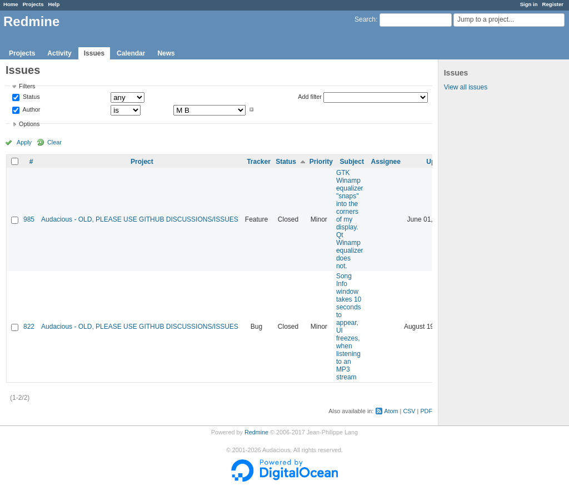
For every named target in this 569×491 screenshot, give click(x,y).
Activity (59, 53)
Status (30, 97)
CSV (409, 411)
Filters (27, 86)
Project (142, 162)
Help (54, 4)
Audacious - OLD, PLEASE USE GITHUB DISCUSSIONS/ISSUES (139, 219)
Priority (321, 162)
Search (365, 19)
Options (29, 124)
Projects (33, 4)
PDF (426, 411)
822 (28, 326)
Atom (391, 411)
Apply (24, 142)
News (165, 53)
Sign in (529, 4)
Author (30, 109)
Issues (94, 53)
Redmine (256, 432)
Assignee (386, 162)
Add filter (310, 96)
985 (28, 219)
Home (10, 4)
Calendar (131, 53)
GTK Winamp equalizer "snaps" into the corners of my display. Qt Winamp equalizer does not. (349, 219)
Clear (54, 142)
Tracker (259, 162)
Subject (352, 162)
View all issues (465, 87)
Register (552, 4)
